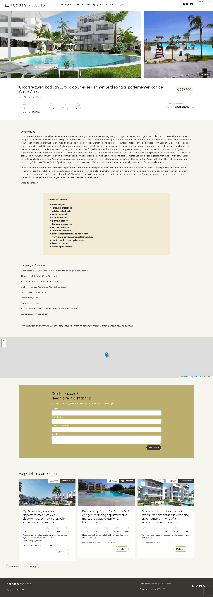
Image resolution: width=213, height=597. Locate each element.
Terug (33, 566)
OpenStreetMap (197, 377)
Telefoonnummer (61, 425)
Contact (110, 4)
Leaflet (184, 377)
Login (120, 4)
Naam (55, 408)
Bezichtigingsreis (94, 4)
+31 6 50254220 (157, 589)
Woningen (66, 4)
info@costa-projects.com (158, 583)
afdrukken (14, 566)
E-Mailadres (58, 417)
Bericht (55, 434)
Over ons (78, 4)
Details (62, 551)
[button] (106, 355)
